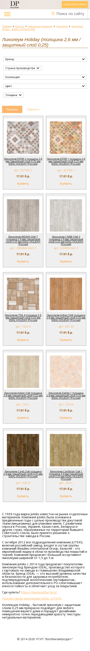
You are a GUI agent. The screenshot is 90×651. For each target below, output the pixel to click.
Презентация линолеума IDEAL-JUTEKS (31, 598)
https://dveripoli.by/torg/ (39, 592)
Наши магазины (74, 4)
